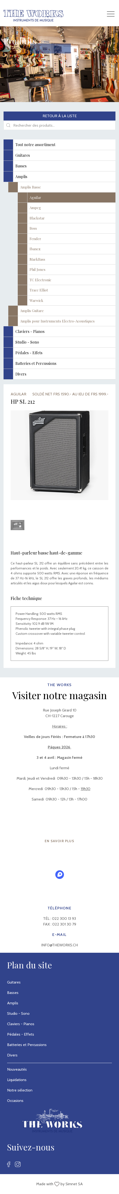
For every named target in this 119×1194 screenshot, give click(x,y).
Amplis (12, 1003)
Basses (12, 992)
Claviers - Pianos (20, 1024)
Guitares (14, 982)
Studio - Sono (18, 1013)
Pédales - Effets (20, 1034)
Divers (12, 1055)
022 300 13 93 (64, 918)
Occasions (15, 1100)
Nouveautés (17, 1069)
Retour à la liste (60, 116)
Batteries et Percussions (27, 1044)
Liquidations (16, 1080)
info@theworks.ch (59, 945)
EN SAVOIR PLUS (60, 841)
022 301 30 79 (64, 924)
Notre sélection (19, 1090)
